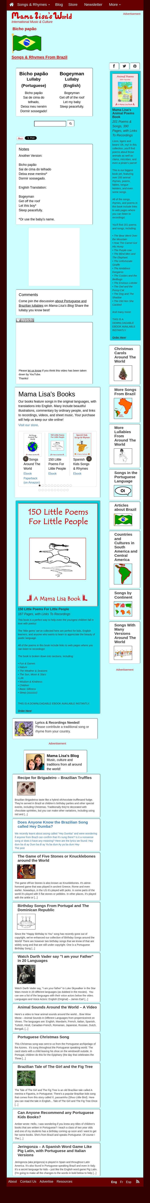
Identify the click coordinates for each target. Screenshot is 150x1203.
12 (40, 490)
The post (20, 848)
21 (68, 490)
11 (71, 485)
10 (68, 485)
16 (52, 490)
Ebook (28, 473)
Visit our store (28, 425)
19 (61, 490)
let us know (34, 370)
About (12, 1181)
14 (46, 490)
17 (55, 490)
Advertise (46, 1181)
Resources (64, 1181)
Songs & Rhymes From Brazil (39, 57)
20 (65, 490)
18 (58, 490)
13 (43, 490)
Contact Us (28, 1181)
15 (49, 490)
